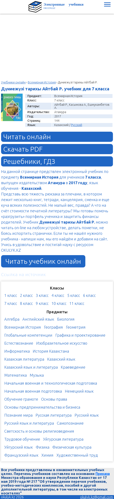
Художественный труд (77, 455)
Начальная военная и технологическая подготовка (50, 383)
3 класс (42, 295)
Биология (66, 319)
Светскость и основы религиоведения (39, 431)
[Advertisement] (57, 46)
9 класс (42, 303)
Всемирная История (22, 327)
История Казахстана (51, 351)
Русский (76, 125)
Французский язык (21, 455)
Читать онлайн (27, 137)
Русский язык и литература (29, 423)
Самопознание (70, 423)
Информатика (17, 351)
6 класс (89, 295)
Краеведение (73, 367)
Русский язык (87, 415)
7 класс (10, 303)
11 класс (76, 303)
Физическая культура (71, 447)
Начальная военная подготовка (33, 391)
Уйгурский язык (18, 447)
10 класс (59, 303)
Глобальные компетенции (28, 335)
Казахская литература (24, 359)
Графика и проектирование (80, 335)
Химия (47, 455)
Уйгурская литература (63, 439)
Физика (42, 447)
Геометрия (76, 327)
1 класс (10, 295)
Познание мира (18, 415)
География (53, 327)
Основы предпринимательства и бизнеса (42, 407)
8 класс (26, 303)
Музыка (37, 375)
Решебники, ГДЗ (29, 161)
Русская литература (54, 415)
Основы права (54, 399)
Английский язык (38, 319)
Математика (15, 375)
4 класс (58, 295)
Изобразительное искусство (61, 343)
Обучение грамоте (21, 399)
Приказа (102, 474)
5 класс (73, 295)
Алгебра (11, 319)
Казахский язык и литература (31, 367)
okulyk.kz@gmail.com (96, 497)
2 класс (26, 295)
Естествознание (18, 343)
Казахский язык (61, 359)
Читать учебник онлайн (43, 261)
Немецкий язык (79, 391)
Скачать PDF (23, 149)
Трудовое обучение (22, 439)
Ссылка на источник (23, 274)
